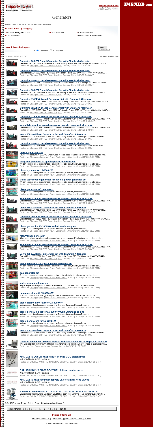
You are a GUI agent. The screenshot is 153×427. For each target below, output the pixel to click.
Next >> (64, 409)
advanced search (104, 49)
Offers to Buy (45, 418)
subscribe (115, 8)
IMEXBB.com (59, 423)
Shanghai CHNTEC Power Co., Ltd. (46, 66)
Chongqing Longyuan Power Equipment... (48, 157)
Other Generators (12, 36)
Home (7, 24)
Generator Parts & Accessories (89, 36)
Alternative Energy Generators (18, 32)
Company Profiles (83, 418)
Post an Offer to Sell (109, 5)
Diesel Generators (56, 32)
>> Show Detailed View (109, 56)
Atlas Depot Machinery (40, 346)
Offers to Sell (16, 24)
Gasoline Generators (84, 32)
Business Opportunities (63, 418)
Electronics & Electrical (32, 24)
